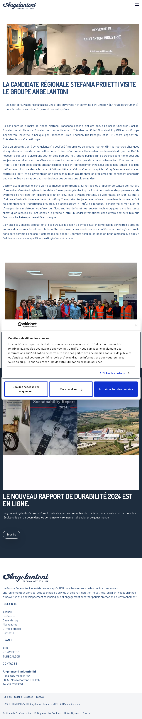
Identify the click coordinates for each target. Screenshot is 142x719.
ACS (5, 648)
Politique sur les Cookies (47, 713)
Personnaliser (71, 389)
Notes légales (71, 713)
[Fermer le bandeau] (136, 325)
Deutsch (28, 696)
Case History (10, 620)
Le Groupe (9, 616)
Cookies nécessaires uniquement (26, 389)
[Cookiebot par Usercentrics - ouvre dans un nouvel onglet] (20, 325)
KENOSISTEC (11, 652)
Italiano (17, 696)
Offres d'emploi (12, 628)
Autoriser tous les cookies (116, 389)
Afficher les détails (112, 373)
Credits (86, 713)
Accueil (7, 611)
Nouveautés (10, 624)
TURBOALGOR (11, 656)
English (8, 696)
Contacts (8, 633)
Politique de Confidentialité (17, 713)
